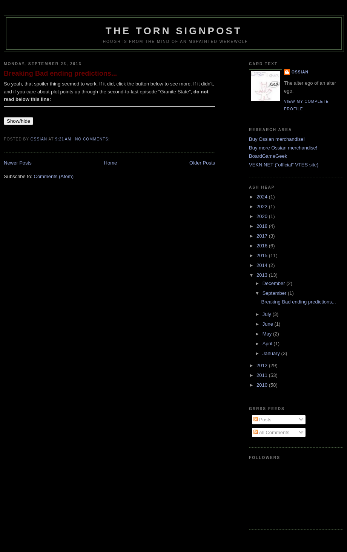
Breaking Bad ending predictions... (60, 73)
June (269, 324)
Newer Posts (18, 163)
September (275, 293)
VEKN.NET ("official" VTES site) (283, 165)
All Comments (271, 432)
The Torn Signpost (174, 31)
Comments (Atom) (54, 176)
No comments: (93, 139)
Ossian (300, 72)
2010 (262, 385)
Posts (262, 419)
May (268, 334)
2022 (262, 206)
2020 (262, 216)
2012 (262, 365)
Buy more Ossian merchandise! (283, 148)
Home (110, 163)
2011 (262, 375)
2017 (262, 236)
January (272, 353)
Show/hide (18, 121)
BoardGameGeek (268, 156)
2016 (262, 246)
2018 (262, 226)
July (268, 314)
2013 (262, 275)
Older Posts (202, 163)
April (268, 343)
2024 (262, 197)
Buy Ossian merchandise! (277, 139)
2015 (262, 255)
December (275, 283)
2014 (262, 265)
